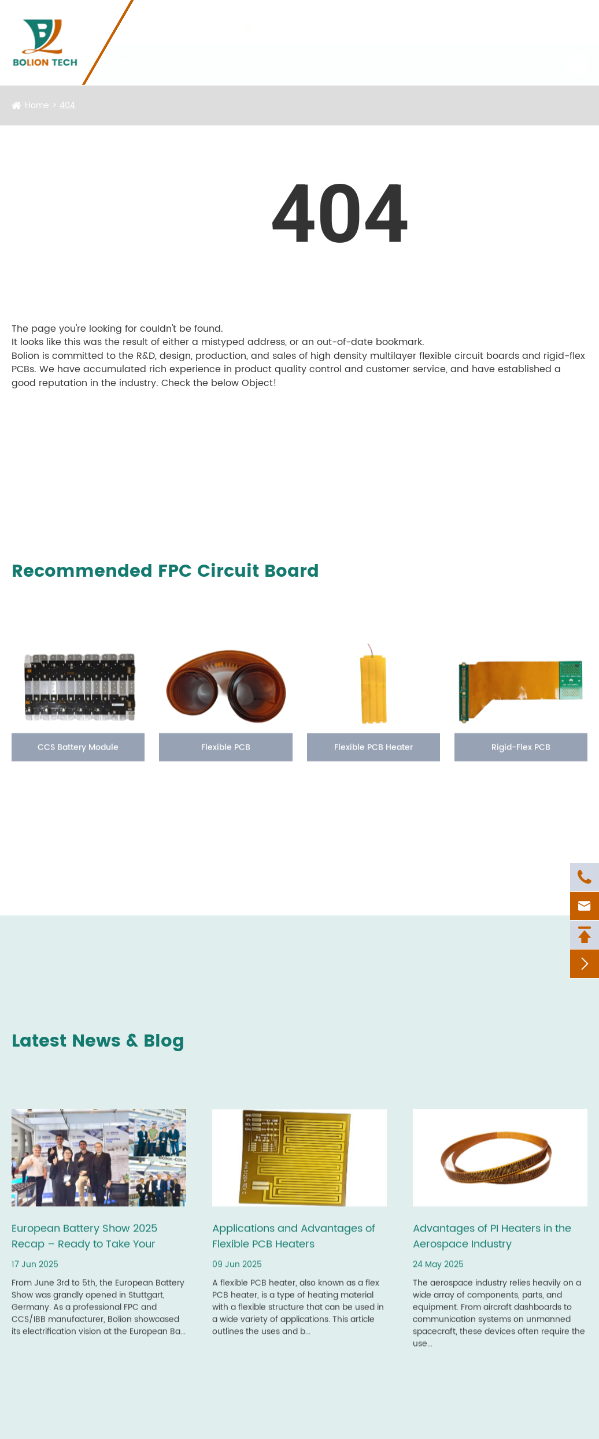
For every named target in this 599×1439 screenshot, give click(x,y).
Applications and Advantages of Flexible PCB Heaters (293, 1247)
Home (37, 105)
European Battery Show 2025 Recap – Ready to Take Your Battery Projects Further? (84, 1247)
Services (206, 51)
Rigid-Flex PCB (520, 758)
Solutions (270, 51)
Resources (400, 51)
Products (144, 51)
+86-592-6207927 (188, 16)
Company (334, 51)
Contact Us (515, 51)
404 (67, 105)
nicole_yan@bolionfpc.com (320, 16)
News (455, 51)
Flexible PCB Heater (373, 758)
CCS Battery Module (78, 758)
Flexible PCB (225, 758)
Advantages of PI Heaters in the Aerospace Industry (492, 1247)
